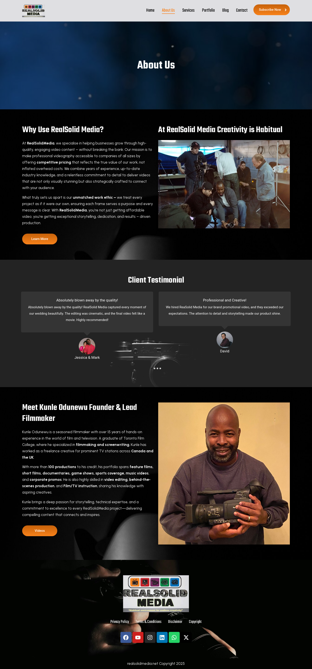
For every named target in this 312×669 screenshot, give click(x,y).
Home (150, 10)
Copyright (195, 622)
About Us (168, 10)
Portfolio (208, 10)
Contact (241, 10)
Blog (225, 10)
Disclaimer (175, 622)
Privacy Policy (119, 622)
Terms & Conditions (148, 622)
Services (188, 10)
